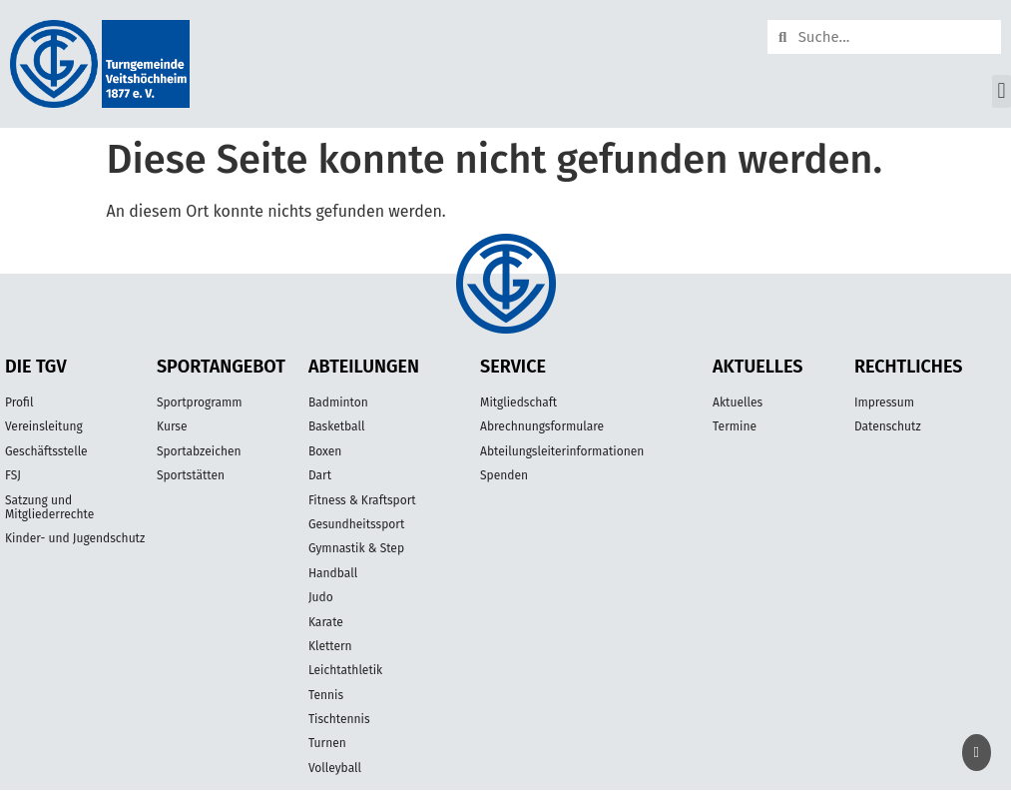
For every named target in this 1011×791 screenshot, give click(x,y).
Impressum (884, 402)
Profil (19, 402)
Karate (325, 622)
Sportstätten (191, 475)
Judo (320, 597)
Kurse (172, 426)
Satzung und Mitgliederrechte (49, 507)
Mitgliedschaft (518, 402)
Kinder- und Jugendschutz (75, 538)
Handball (332, 573)
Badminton (338, 402)
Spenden (504, 475)
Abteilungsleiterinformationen (562, 451)
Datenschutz (887, 426)
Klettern (330, 646)
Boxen (324, 451)
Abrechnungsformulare (542, 426)
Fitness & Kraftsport (362, 500)
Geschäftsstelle (46, 451)
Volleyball (334, 768)
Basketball (336, 426)
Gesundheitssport (356, 524)
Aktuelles (737, 402)
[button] (1001, 91)
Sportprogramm (200, 402)
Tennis (325, 695)
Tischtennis (339, 719)
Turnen (327, 743)
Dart (319, 475)
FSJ (13, 475)
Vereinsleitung (44, 426)
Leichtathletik (345, 670)
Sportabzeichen (199, 451)
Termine (735, 426)
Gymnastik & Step (356, 548)
